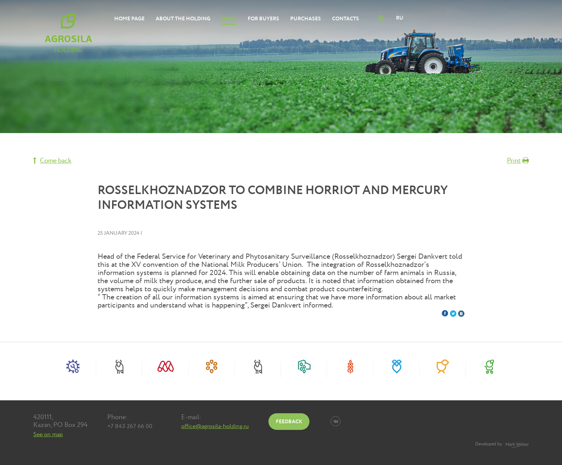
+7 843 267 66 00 (129, 426)
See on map (48, 434)
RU (399, 18)
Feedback (289, 421)
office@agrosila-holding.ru (215, 426)
